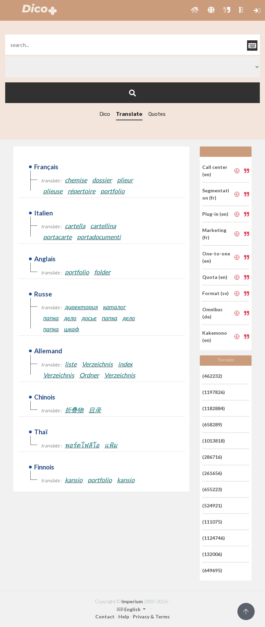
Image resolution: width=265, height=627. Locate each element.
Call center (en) (214, 170)
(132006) (212, 554)
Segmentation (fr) (215, 194)
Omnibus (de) (212, 313)
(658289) (212, 424)
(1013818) (213, 441)
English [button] (129, 609)
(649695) (212, 570)
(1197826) (213, 392)
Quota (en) (214, 277)
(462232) (212, 376)
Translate (129, 114)
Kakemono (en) (214, 336)
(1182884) (213, 408)
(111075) (212, 522)
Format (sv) (215, 293)
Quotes (157, 114)
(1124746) (213, 538)
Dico (104, 114)
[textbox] (132, 44)
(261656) (212, 473)
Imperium (132, 601)
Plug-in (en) (215, 214)
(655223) (212, 489)
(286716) (212, 457)
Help (123, 616)
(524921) (212, 505)
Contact (105, 616)
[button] (194, 10)
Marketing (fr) (214, 233)
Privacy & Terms (151, 616)
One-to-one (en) (216, 257)
